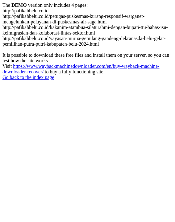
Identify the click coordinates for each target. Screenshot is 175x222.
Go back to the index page (28, 77)
